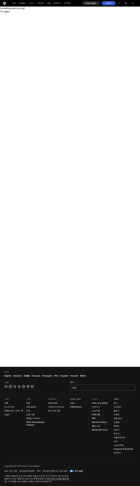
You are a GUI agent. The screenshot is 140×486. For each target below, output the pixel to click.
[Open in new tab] (21, 411)
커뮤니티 (40, 3)
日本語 (27, 376)
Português (47, 376)
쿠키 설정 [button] (79, 471)
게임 (14, 3)
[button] (91, 3)
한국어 (83, 376)
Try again (5, 11)
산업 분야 (22, 3)
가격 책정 (67, 3)
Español (64, 376)
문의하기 (57, 3)
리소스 (31, 3)
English (7, 376)
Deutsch (18, 376)
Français (36, 376)
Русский (74, 376)
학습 (49, 3)
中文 (56, 376)
